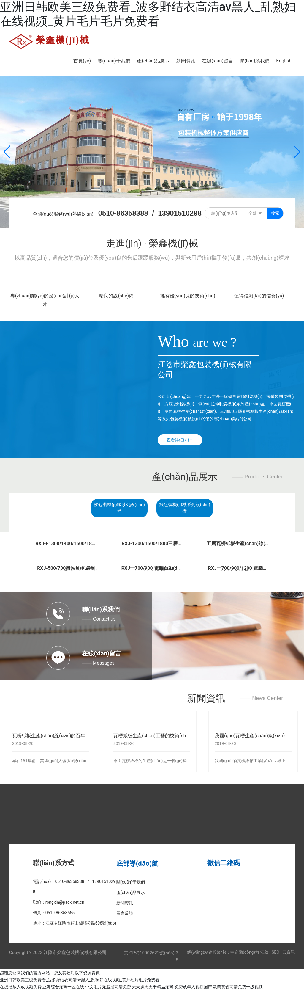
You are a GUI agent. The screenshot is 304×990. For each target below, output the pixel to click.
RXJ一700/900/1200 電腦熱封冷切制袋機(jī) (237, 570)
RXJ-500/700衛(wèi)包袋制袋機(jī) (66, 570)
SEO (275, 952)
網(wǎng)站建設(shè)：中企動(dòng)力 (223, 952)
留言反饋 (124, 913)
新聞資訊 (206, 697)
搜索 (275, 213)
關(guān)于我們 (130, 881)
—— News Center (261, 698)
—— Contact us (98, 618)
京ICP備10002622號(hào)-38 (151, 956)
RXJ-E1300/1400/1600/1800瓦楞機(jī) (66, 545)
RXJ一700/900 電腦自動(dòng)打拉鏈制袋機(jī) (152, 570)
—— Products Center (257, 477)
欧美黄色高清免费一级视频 (238, 986)
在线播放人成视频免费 (21, 986)
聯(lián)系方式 (53, 862)
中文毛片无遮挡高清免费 (108, 986)
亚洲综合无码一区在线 (63, 986)
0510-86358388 (123, 213)
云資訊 (288, 952)
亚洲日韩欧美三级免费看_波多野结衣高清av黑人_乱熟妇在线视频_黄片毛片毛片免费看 (148, 14)
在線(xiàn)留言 (101, 653)
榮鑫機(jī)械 (63, 40)
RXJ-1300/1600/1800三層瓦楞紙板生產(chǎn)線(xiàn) (152, 545)
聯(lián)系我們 (101, 609)
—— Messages (98, 662)
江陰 (264, 952)
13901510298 (180, 213)
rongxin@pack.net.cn (64, 902)
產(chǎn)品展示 (184, 476)
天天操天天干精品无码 (152, 986)
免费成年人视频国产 (193, 986)
